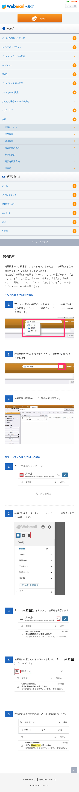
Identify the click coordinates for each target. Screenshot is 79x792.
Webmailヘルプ (29, 779)
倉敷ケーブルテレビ (47, 779)
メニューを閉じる (39, 242)
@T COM (71, 1)
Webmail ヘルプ (18, 6)
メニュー (69, 6)
